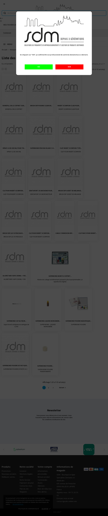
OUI (38, 67)
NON (69, 67)
